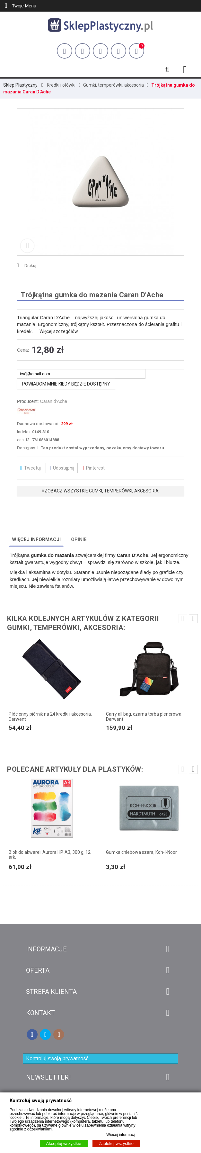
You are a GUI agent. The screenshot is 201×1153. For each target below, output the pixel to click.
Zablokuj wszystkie (116, 1143)
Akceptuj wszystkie (63, 1143)
